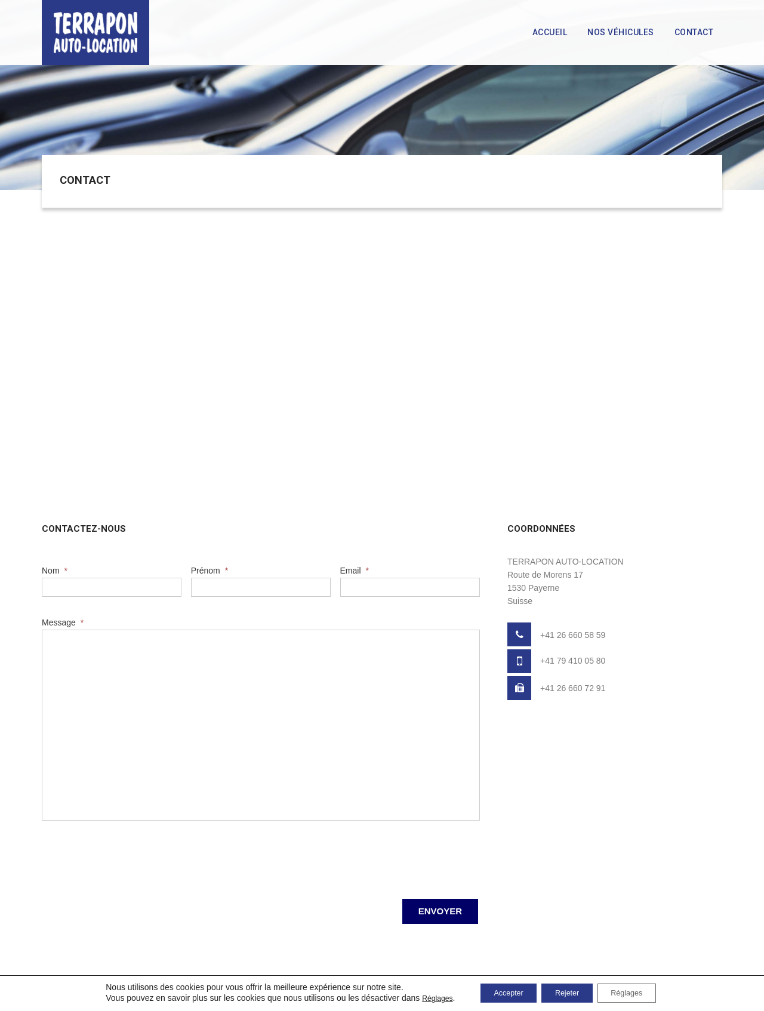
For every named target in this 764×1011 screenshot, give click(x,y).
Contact (694, 32)
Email (354, 570)
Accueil (550, 32)
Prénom (209, 570)
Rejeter (569, 992)
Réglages (419, 998)
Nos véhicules (620, 32)
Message (63, 622)
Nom (54, 570)
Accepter (498, 992)
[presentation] (132, 856)
